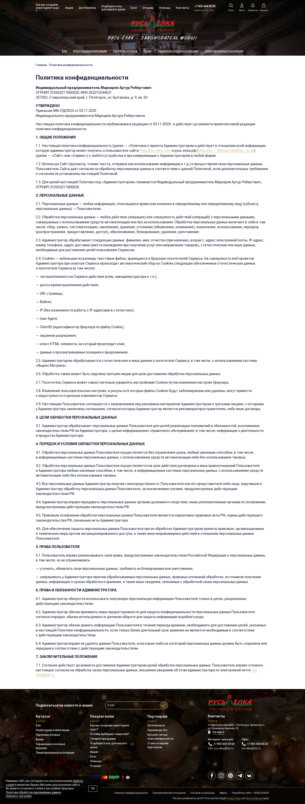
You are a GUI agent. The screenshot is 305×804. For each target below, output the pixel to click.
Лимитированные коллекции (224, 51)
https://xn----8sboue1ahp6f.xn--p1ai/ (226, 150)
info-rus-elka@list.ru (220, 748)
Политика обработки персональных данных (33, 792)
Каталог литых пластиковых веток (160, 736)
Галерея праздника (103, 738)
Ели (64, 51)
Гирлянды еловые (125, 51)
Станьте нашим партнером (157, 745)
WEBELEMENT (261, 793)
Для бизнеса (87, 7)
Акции (69, 7)
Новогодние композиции (90, 51)
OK (93, 788)
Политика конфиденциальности (131, 793)
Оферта (223, 793)
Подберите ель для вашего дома (113, 8)
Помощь (165, 7)
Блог (134, 7)
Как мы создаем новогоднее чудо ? (47, 7)
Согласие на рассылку (202, 793)
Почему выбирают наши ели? (109, 734)
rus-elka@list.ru (251, 748)
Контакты (182, 7)
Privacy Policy (234, 798)
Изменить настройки (19, 796)
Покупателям (102, 716)
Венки (147, 51)
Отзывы (148, 7)
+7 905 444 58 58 (204, 6)
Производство (157, 730)
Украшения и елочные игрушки (178, 51)
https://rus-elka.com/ (155, 150)
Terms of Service (254, 798)
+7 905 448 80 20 (254, 744)
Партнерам (157, 716)
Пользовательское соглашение (169, 793)
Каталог (43, 716)
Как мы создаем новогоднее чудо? (109, 727)
